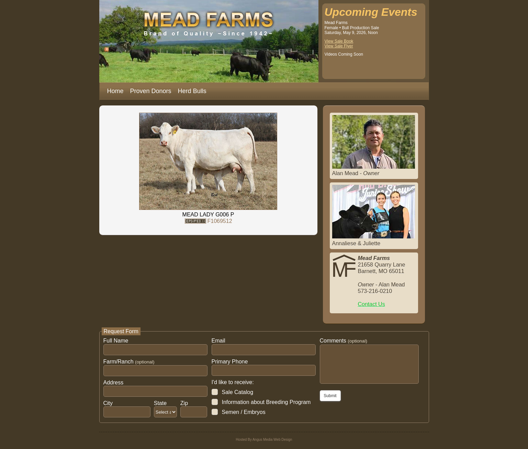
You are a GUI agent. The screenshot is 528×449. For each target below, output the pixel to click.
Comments (343, 341)
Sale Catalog (238, 392)
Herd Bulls (192, 91)
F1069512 (219, 221)
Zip (184, 403)
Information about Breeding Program (266, 402)
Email (218, 341)
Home (115, 91)
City (108, 403)
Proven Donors (150, 91)
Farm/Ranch (129, 361)
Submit (330, 395)
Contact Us (371, 304)
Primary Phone (230, 361)
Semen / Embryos (244, 412)
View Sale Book (339, 41)
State (160, 403)
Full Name (115, 341)
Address (113, 382)
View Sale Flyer (339, 46)
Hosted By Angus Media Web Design (264, 439)
